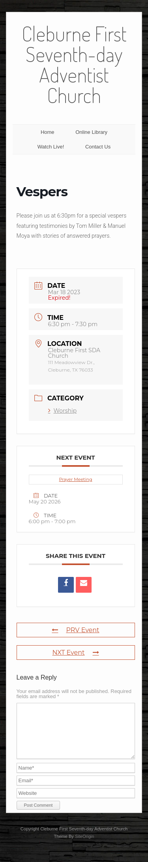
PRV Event (75, 630)
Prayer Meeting (75, 479)
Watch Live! (50, 147)
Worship (62, 410)
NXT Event (75, 652)
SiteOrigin (84, 845)
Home (47, 132)
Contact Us (98, 147)
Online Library (91, 132)
